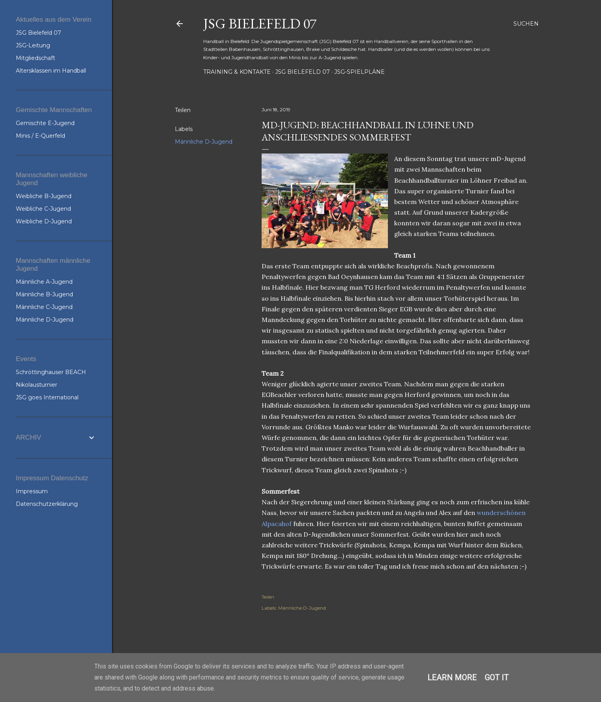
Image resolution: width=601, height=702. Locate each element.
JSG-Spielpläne (359, 71)
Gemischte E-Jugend (45, 123)
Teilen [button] (183, 110)
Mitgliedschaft (35, 58)
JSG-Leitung (33, 45)
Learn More (452, 677)
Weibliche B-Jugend (43, 196)
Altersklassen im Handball (51, 70)
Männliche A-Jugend (44, 281)
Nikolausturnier (36, 384)
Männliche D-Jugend (203, 141)
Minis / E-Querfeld (40, 135)
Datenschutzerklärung (47, 503)
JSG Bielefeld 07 (259, 23)
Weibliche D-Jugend (44, 221)
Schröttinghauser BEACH (51, 372)
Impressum (32, 491)
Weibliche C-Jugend (43, 208)
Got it (497, 677)
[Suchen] (526, 23)
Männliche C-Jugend (44, 307)
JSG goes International (47, 397)
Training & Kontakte (237, 71)
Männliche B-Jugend (44, 294)
